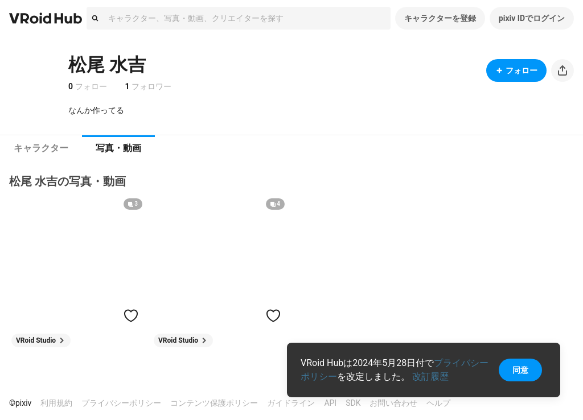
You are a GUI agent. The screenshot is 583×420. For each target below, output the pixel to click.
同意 (520, 370)
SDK (353, 402)
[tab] (41, 148)
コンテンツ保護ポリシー (214, 402)
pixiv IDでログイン (532, 18)
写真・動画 (118, 148)
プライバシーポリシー (121, 402)
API (330, 402)
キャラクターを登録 (440, 18)
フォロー (516, 70)
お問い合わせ (393, 402)
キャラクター (41, 148)
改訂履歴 (430, 376)
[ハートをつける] (131, 315)
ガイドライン (291, 402)
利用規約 (56, 402)
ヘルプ (438, 402)
